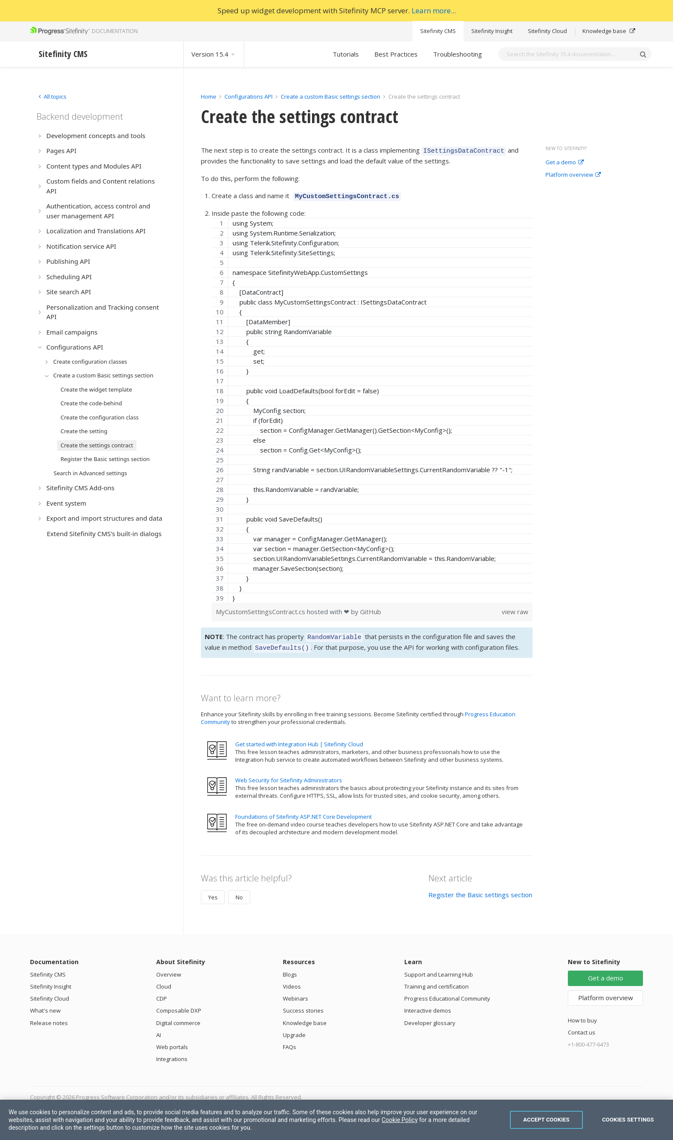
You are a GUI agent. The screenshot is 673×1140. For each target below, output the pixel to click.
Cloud (163, 981)
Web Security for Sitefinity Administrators (288, 775)
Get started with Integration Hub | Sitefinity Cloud (299, 739)
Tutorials (346, 54)
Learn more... (434, 10)
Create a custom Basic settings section (330, 96)
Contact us (581, 1027)
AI (158, 1030)
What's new (45, 1005)
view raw (515, 609)
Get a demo (565, 162)
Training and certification (436, 981)
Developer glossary (429, 1018)
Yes (213, 892)
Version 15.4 (213, 54)
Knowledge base (608, 31)
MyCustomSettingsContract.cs (261, 609)
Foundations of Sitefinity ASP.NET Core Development (303, 811)
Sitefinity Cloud (547, 31)
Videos (292, 981)
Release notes (49, 1018)
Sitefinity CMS (438, 31)
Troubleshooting (457, 54)
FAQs (289, 1042)
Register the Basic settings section (480, 889)
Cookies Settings (628, 1119)
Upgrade (294, 1030)
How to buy (582, 1015)
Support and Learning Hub (438, 969)
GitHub (370, 609)
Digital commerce (178, 1018)
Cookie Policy (400, 1119)
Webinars (295, 993)
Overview (168, 969)
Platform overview (573, 175)
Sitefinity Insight (491, 31)
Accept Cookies (546, 1119)
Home (208, 96)
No (239, 892)
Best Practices (396, 54)
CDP (161, 993)
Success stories (303, 1005)
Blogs (290, 969)
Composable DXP (178, 1005)
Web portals (172, 1042)
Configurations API (248, 96)
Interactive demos (427, 1005)
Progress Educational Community (447, 993)
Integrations (172, 1054)
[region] (372, 407)
